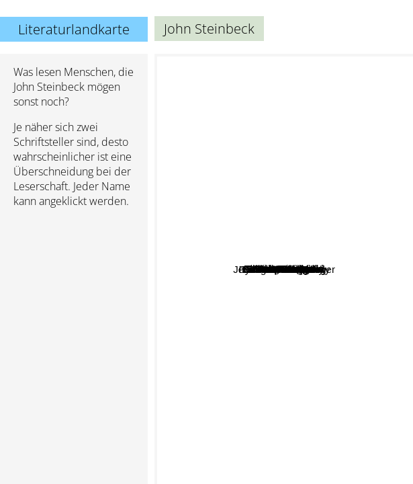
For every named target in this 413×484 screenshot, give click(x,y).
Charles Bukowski (320, 219)
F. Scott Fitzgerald (250, 258)
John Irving (265, 123)
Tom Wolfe (316, 366)
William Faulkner (223, 242)
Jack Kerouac (305, 236)
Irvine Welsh (321, 315)
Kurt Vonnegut (290, 200)
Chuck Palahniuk (307, 267)
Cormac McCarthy (234, 229)
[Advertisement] (74, 290)
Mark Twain (219, 421)
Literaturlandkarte (74, 29)
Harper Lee (191, 391)
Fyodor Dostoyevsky (357, 134)
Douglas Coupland (335, 350)
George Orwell (312, 156)
